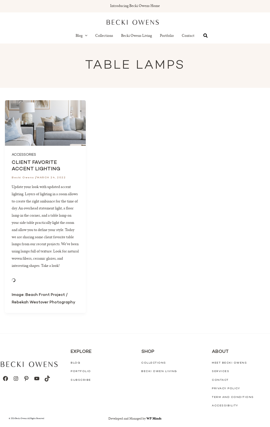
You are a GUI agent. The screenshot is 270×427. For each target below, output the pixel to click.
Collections (104, 36)
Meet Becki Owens (229, 362)
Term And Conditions (233, 397)
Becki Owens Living (136, 36)
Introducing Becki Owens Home (135, 6)
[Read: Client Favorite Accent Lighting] (45, 123)
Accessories (24, 155)
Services (220, 371)
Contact (188, 36)
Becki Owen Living (159, 371)
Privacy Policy (226, 388)
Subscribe (81, 379)
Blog (82, 36)
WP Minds (154, 419)
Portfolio (167, 36)
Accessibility (225, 405)
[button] (85, 36)
